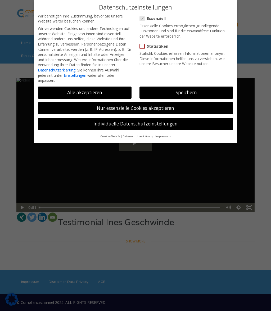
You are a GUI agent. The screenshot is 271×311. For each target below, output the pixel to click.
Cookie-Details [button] (110, 136)
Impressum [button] (163, 136)
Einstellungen (75, 75)
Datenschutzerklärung (56, 70)
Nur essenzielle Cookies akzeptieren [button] (135, 108)
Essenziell (154, 18)
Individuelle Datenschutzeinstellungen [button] (135, 123)
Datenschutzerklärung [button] (138, 136)
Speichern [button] (186, 92)
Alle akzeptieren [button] (84, 92)
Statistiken (155, 46)
